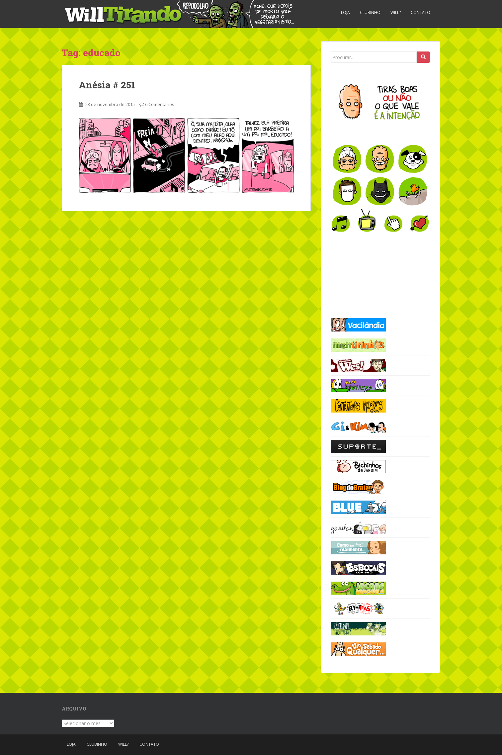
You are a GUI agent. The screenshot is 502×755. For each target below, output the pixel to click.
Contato (420, 12)
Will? (395, 12)
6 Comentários (159, 104)
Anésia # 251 (107, 85)
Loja (345, 12)
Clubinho (370, 12)
